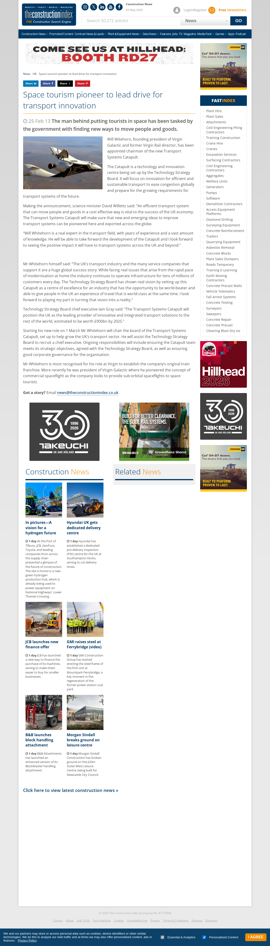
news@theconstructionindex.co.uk (87, 392)
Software (213, 198)
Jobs (175, 34)
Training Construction (223, 137)
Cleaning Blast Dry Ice (223, 330)
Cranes (211, 149)
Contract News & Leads (89, 34)
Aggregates (215, 175)
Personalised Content (220, 937)
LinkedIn (102, 6)
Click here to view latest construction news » (70, 790)
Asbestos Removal (220, 247)
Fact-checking (102, 920)
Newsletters (232, 10)
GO (238, 20)
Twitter (93, 6)
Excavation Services (221, 154)
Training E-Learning (221, 270)
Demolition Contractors (224, 204)
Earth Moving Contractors (216, 277)
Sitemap (197, 920)
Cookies (119, 920)
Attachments (216, 122)
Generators (215, 187)
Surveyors (214, 308)
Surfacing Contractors (223, 160)
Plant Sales (214, 116)
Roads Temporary (220, 264)
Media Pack (204, 34)
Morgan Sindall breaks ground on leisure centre (83, 740)
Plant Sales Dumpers (222, 259)
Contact (58, 920)
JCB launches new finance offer (41, 644)
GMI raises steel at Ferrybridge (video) (84, 644)
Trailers (212, 236)
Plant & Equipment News (123, 34)
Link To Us (83, 920)
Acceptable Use (137, 920)
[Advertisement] (109, 848)
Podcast (241, 34)
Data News (149, 34)
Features (165, 34)
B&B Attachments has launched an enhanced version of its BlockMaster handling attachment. (43, 762)
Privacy (155, 920)
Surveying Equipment (223, 225)
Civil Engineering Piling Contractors (224, 129)
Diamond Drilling (219, 219)
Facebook (119, 6)
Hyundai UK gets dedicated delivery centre (84, 527)
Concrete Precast (219, 325)
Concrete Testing (219, 302)
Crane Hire (214, 143)
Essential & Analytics (178, 937)
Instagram (85, 6)
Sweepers (213, 314)
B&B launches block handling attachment (39, 740)
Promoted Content (61, 34)
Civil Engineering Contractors (219, 168)
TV (180, 34)
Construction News (33, 34)
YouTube (110, 6)
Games (219, 34)
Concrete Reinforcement (225, 230)
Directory (211, 920)
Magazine (190, 34)
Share (29, 83)
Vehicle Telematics (220, 291)
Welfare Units (216, 181)
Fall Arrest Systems (221, 297)
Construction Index (49, 14)
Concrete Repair (218, 319)
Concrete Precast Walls (224, 285)
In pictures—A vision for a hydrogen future (40, 527)
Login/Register (195, 10)
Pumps (211, 192)
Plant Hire (214, 111)
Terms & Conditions (175, 920)
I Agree (255, 937)
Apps (231, 34)
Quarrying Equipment (223, 242)
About (70, 920)
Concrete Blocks (218, 253)
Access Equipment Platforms (220, 211)
